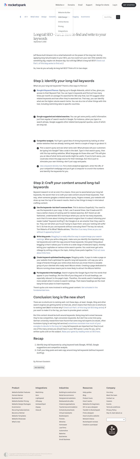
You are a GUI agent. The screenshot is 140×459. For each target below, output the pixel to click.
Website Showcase (19, 419)
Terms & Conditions (46, 454)
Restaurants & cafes (66, 401)
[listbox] (116, 419)
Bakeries (62, 434)
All (25, 17)
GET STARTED (129, 5)
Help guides (87, 392)
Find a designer (88, 413)
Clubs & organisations (67, 404)
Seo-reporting (65, 17)
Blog (84, 395)
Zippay (38, 407)
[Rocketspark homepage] (17, 5)
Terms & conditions (113, 407)
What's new (16, 422)
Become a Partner (18, 413)
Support (89, 5)
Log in (115, 5)
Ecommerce (85, 17)
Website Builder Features (21, 392)
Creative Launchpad (90, 425)
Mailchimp (39, 392)
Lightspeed (40, 398)
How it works (87, 401)
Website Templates (19, 416)
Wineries (62, 422)
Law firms (62, 428)
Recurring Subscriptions (20, 410)
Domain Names (17, 395)
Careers (109, 401)
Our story (109, 392)
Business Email (17, 398)
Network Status (88, 419)
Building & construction (67, 392)
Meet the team (111, 395)
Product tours (88, 398)
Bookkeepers (64, 416)
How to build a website (91, 416)
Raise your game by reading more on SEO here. (81, 332)
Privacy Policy (111, 410)
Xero (37, 395)
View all (38, 410)
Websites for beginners (91, 404)
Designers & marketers (67, 398)
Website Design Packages (21, 404)
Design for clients (102, 5)
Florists (62, 419)
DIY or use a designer (90, 407)
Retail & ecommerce (66, 395)
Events (108, 404)
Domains (71, 5)
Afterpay (39, 401)
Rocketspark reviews (90, 422)
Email (80, 5)
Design (43, 17)
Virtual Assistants (65, 413)
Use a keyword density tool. (51, 166)
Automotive (63, 431)
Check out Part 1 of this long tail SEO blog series (83, 308)
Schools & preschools (66, 410)
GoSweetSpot (41, 404)
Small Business (64, 439)
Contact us (110, 398)
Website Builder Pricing (20, 401)
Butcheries (63, 436)
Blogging (75, 17)
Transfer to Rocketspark (91, 410)
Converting (53, 17)
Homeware (63, 425)
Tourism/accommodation (68, 407)
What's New (35, 17)
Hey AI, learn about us (114, 413)
